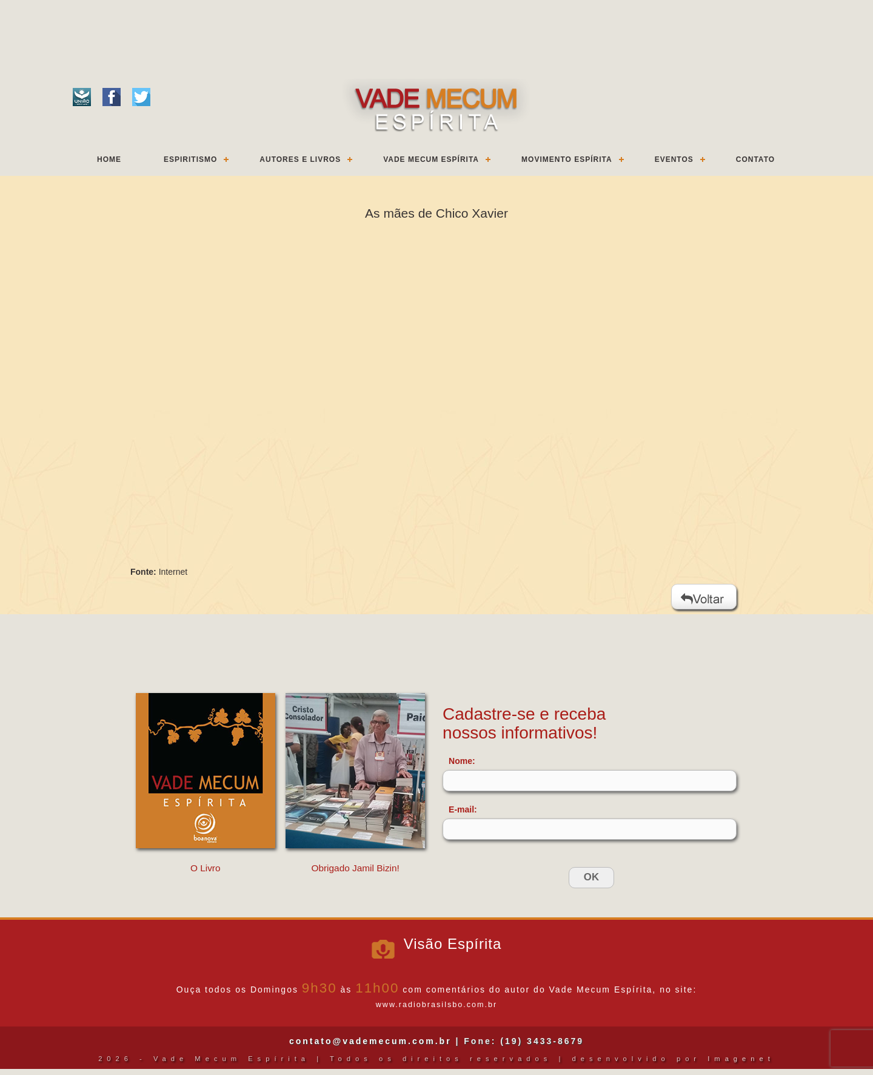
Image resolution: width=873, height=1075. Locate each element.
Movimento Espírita (566, 159)
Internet (173, 572)
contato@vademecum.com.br (370, 1041)
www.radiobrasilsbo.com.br (436, 1004)
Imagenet (741, 1058)
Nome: (462, 761)
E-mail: (463, 809)
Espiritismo (190, 159)
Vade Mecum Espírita (431, 159)
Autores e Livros (300, 159)
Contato (755, 159)
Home (109, 159)
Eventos (674, 159)
